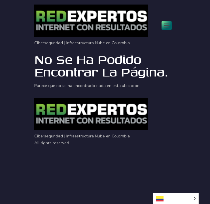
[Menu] (167, 25)
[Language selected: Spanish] (176, 198)
